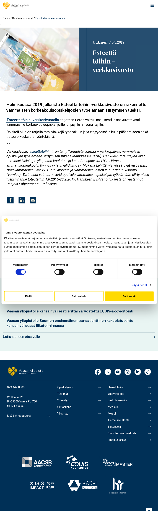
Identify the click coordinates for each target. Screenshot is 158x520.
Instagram (128, 372)
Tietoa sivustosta (118, 420)
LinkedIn (137, 372)
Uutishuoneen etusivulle (21, 337)
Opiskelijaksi (65, 387)
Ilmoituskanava (117, 440)
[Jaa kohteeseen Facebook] (10, 200)
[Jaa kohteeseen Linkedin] (22, 200)
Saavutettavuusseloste (122, 433)
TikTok (147, 372)
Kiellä (28, 296)
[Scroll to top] (149, 511)
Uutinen (100, 42)
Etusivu (6, 18)
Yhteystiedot (116, 394)
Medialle (113, 407)
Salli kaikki (129, 296)
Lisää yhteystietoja (19, 415)
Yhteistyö (63, 400)
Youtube (118, 372)
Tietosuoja (114, 426)
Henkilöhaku (115, 387)
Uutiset (29, 18)
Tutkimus (63, 394)
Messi (112, 413)
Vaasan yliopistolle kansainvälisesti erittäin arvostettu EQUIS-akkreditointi (70, 311)
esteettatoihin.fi (41, 151)
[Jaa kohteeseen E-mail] (33, 200)
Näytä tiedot (139, 284)
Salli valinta (79, 296)
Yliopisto (62, 413)
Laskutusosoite (117, 400)
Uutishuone (18, 18)
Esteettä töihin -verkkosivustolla (33, 120)
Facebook (98, 372)
